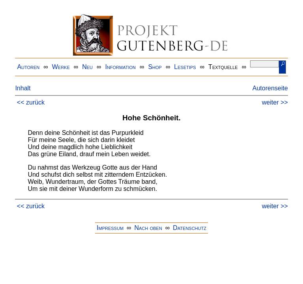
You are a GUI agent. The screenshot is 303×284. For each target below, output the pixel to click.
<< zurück (31, 102)
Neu (87, 67)
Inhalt (22, 88)
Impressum (110, 227)
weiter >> (275, 102)
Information (120, 67)
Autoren (28, 67)
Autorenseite (270, 88)
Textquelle (223, 67)
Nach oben (148, 227)
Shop (155, 67)
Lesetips (185, 67)
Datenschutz (189, 227)
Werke (61, 67)
